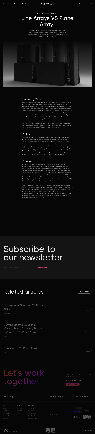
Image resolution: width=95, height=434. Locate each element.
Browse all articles (84, 292)
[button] (6, 4)
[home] (47, 3)
